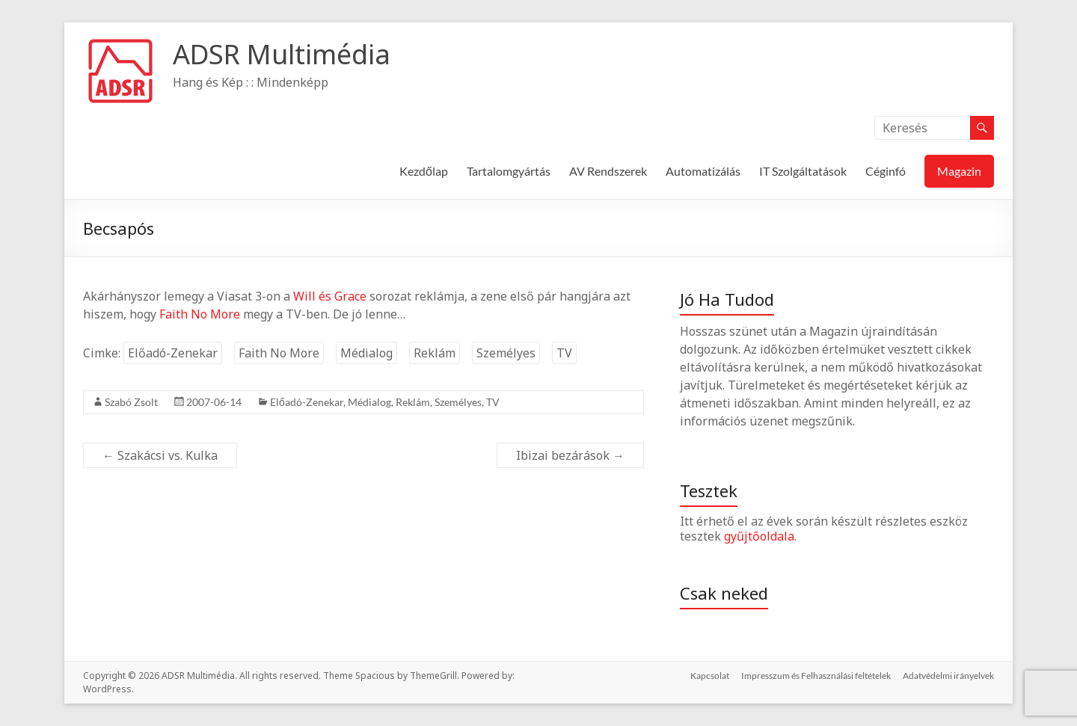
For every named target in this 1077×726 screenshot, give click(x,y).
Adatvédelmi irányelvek (948, 675)
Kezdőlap (423, 171)
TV (564, 353)
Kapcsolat (709, 675)
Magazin (959, 171)
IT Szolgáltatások (803, 171)
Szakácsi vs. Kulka (160, 455)
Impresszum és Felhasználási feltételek (816, 675)
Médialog (366, 353)
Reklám (434, 353)
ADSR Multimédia (281, 54)
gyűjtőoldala (759, 536)
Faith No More (199, 314)
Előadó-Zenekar (173, 353)
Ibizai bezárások (570, 455)
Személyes (506, 353)
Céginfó (885, 171)
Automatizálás (703, 171)
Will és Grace (329, 296)
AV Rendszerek (608, 171)
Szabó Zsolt (131, 402)
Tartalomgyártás (508, 171)
